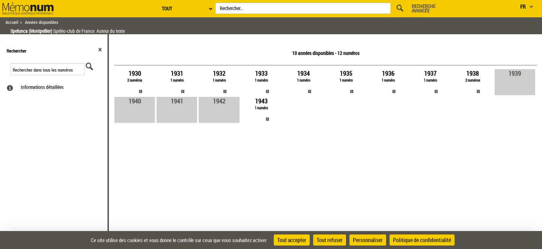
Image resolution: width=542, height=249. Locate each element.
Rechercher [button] (16, 51)
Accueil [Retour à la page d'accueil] (12, 22)
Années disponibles (41, 22)
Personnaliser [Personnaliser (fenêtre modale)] (368, 240)
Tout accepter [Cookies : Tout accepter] (291, 240)
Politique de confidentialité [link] (422, 240)
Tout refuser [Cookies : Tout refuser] (330, 240)
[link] (134, 82)
